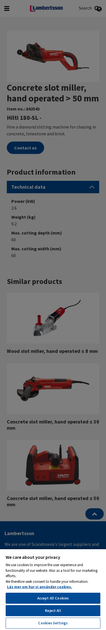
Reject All (53, 610)
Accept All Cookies (53, 598)
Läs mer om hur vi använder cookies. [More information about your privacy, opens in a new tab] (39, 587)
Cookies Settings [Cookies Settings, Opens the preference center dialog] (53, 623)
